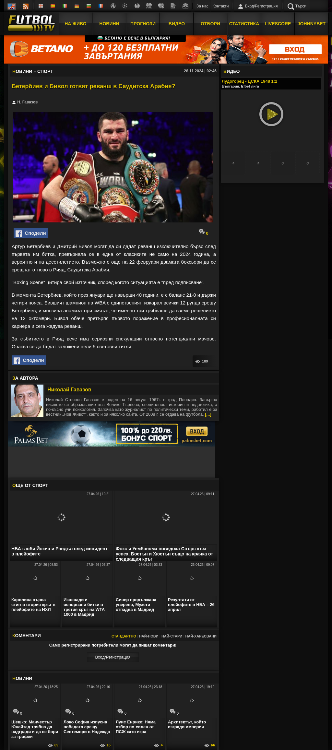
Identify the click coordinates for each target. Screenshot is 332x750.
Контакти (221, 6)
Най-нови (149, 636)
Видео (177, 23)
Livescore (278, 23)
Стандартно (124, 636)
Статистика (244, 23)
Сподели (31, 233)
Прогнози (143, 23)
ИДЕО (231, 71)
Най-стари (171, 636)
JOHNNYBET (312, 23)
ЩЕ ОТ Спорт (30, 485)
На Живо (75, 23)
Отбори (210, 23)
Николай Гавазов (69, 389)
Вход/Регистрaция (112, 657)
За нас (202, 6)
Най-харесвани (201, 636)
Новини (109, 23)
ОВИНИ (22, 678)
